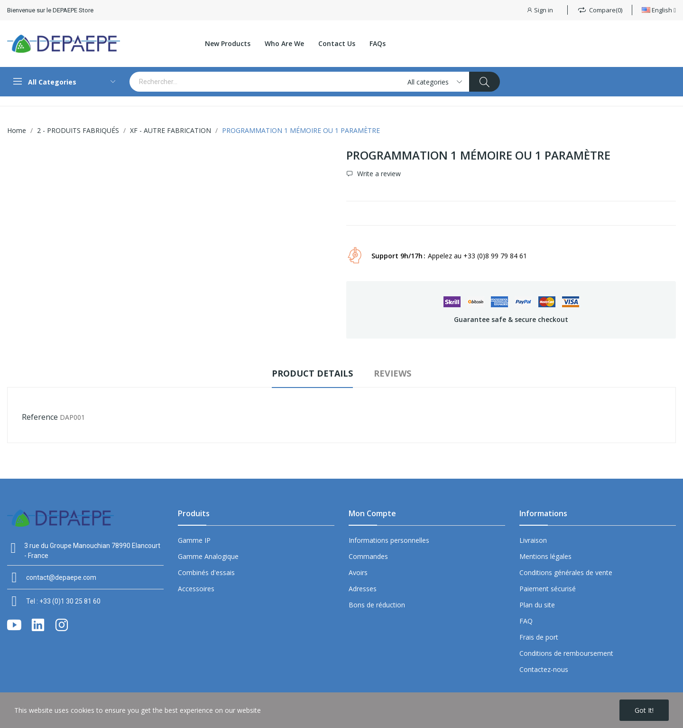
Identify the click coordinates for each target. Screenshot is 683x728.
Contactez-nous (543, 669)
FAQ (526, 620)
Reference (40, 417)
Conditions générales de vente (565, 572)
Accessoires (196, 588)
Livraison (533, 540)
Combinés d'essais (206, 572)
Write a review (378, 173)
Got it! (644, 710)
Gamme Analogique (208, 556)
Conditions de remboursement (566, 653)
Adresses (363, 588)
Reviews (392, 373)
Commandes (368, 556)
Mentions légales (545, 556)
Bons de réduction (377, 604)
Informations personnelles (389, 540)
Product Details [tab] (312, 373)
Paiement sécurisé (547, 588)
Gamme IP (194, 540)
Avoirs (358, 572)
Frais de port (538, 637)
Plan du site (537, 604)
